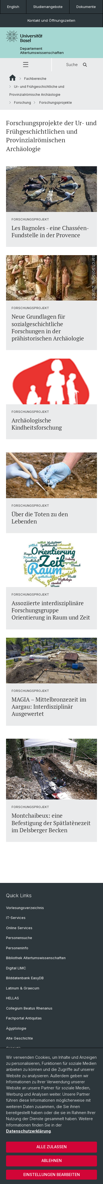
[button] (25, 64)
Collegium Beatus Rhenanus (29, 1008)
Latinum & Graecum (22, 988)
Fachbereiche (35, 79)
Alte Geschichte (19, 1038)
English (13, 6)
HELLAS (12, 998)
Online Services (19, 928)
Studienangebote (48, 6)
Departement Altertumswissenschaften (42, 51)
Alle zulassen (52, 1146)
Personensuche (19, 938)
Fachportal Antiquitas (24, 1018)
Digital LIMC (16, 968)
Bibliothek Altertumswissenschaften (36, 958)
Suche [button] (77, 64)
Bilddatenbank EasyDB (25, 978)
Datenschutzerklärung (28, 1131)
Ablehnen (51, 1160)
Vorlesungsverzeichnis (25, 908)
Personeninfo (17, 948)
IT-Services (16, 918)
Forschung (22, 102)
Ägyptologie (16, 1028)
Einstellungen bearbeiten (51, 1174)
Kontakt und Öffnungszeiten (51, 20)
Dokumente (86, 6)
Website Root (12, 78)
